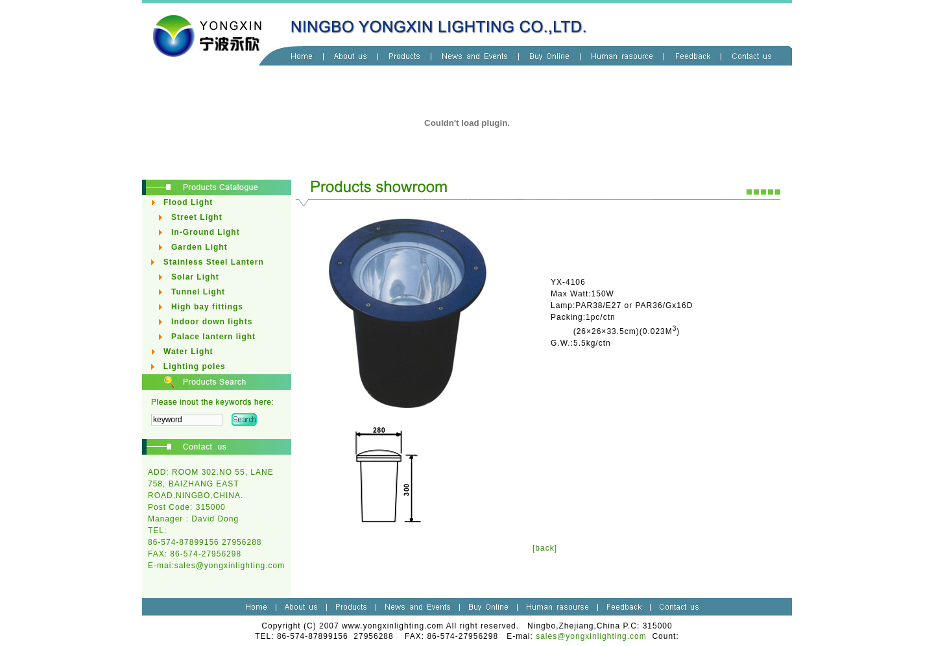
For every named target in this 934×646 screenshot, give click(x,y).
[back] (545, 548)
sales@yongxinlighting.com (229, 565)
